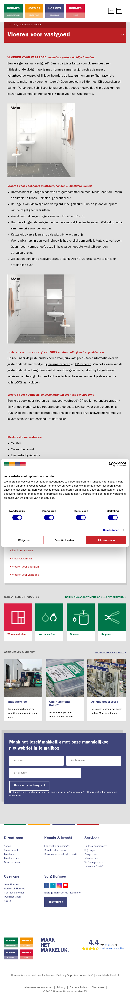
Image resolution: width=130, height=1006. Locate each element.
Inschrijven (56, 902)
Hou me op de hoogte (29, 785)
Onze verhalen (12, 862)
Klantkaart (10, 854)
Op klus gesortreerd (95, 846)
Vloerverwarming (20, 558)
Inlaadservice (91, 858)
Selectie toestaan (65, 540)
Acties (7, 846)
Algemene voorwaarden (38, 987)
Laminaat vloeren (20, 550)
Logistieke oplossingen (57, 846)
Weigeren (23, 540)
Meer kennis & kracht (110, 652)
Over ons (11, 877)
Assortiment (11, 850)
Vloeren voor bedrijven (23, 566)
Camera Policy (78, 987)
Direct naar (13, 838)
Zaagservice (91, 854)
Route (7, 901)
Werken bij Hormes (14, 889)
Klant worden (11, 858)
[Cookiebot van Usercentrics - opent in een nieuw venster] (111, 463)
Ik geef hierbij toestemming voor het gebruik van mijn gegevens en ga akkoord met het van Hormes (63, 794)
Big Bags (89, 850)
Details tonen (111, 529)
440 (107, 945)
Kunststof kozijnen (55, 850)
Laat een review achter (112, 948)
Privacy (61, 987)
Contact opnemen (14, 893)
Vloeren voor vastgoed (23, 574)
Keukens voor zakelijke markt (60, 854)
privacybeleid (110, 792)
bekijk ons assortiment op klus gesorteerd (95, 597)
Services (92, 838)
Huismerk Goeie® (94, 866)
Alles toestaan (106, 540)
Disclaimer (97, 987)
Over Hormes (11, 885)
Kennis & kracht (58, 838)
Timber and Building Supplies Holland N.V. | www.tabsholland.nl (80, 975)
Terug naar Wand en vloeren (24, 24)
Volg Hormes (55, 877)
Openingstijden (12, 897)
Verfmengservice (93, 862)
